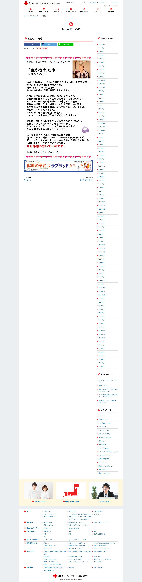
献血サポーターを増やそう (76, 548)
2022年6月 (102, 180)
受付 (70, 531)
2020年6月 (102, 266)
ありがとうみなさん (86, 180)
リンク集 (96, 514)
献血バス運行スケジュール (101, 522)
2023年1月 (102, 162)
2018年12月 (102, 330)
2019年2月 (102, 323)
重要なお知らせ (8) (104, 473)
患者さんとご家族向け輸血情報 (52, 564)
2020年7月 (102, 262)
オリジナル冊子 (98, 561)
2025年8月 (102, 51)
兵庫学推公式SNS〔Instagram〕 (78, 545)
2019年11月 (102, 291)
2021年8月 (102, 216)
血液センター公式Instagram (51, 561)
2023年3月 (102, 155)
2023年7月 (102, 141)
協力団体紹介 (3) (103, 444)
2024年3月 (102, 112)
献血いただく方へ (33, 528)
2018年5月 (102, 356)
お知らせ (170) (103, 419)
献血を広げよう (32, 543)
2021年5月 (102, 227)
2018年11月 (102, 334)
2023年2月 (102, 159)
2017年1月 (102, 366)
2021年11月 (102, 205)
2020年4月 (102, 273)
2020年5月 (102, 270)
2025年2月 (102, 73)
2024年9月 (102, 91)
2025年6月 (102, 58)
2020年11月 (102, 248)
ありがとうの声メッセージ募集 (77, 540)
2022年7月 (102, 177)
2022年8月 (102, 173)
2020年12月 (102, 245)
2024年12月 (102, 80)
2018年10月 (102, 338)
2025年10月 (102, 44)
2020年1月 (102, 284)
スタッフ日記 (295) (104, 434)
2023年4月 (102, 152)
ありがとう (27, 180)
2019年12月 (102, 288)
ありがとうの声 (34, 16)
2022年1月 (102, 198)
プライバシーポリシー (50, 514)
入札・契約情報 (98, 567)
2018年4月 (102, 359)
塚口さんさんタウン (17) (106, 466)
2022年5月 (102, 184)
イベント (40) (103, 426)
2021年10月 (102, 209)
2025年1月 (102, 76)
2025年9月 (102, 48)
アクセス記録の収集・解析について (79, 514)
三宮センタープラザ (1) (106, 455)
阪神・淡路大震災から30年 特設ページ (80, 551)
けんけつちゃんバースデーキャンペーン (108, 381)
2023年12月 (102, 123)
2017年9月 (102, 363)
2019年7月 (102, 305)
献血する (30, 522)
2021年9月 (102, 212)
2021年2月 (102, 237)
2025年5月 (102, 62)
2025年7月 (102, 55)
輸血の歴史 (47, 556)
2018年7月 (102, 348)
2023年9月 (102, 134)
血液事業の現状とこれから (76, 556)
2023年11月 (102, 126)
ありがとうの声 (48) (105, 437)
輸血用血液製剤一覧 (99, 534)
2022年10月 (102, 166)
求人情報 (71, 567)
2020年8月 (102, 259)
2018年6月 (102, 352)
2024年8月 (102, 94)
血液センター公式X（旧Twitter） (103, 559)
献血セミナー (47, 543)
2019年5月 (102, 313)
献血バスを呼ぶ (48, 548)
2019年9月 (102, 298)
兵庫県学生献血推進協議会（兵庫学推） (105, 543)
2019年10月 (102, 295)
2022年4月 (102, 187)
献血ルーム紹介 (48, 522)
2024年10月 (102, 87)
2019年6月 (102, 309)
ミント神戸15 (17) (104, 448)
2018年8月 (102, 345)
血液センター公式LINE (75, 559)
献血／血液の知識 (74, 528)
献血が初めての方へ (49, 525)
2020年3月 (102, 277)
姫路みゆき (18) (103, 469)
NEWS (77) (102, 416)
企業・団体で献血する (100, 545)
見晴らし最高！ (103, 385)
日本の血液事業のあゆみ (101, 551)
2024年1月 (102, 119)
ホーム (25, 16)
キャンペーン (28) (104, 430)
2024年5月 (102, 105)
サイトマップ (103, 2)
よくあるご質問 (91, 2)
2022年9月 (102, 169)
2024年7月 (102, 98)
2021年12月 (102, 202)
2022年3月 (102, 191)
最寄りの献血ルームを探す (76, 522)
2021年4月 (102, 230)
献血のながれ (47, 528)
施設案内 (30, 567)
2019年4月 (102, 316)
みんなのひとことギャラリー (102, 548)
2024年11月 (102, 84)
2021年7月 (102, 219)
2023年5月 (102, 148)
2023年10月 (102, 130)
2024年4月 (102, 109)
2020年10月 (102, 252)
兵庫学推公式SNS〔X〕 (50, 545)
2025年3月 (102, 69)
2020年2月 (102, 280)
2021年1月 (102, 241)
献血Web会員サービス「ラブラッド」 (79, 525)
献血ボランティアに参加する (77, 543)
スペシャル (30, 551)
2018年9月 (102, 341)
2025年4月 (102, 66)
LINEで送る (66, 44)
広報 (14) (101, 441)
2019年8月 (102, 302)
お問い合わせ (114, 2)
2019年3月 (102, 320)
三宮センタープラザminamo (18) (108, 451)
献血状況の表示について (50, 516)
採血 (95, 531)
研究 (45, 536)
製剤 (70, 534)
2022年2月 (102, 195)
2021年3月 (102, 234)
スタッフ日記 (97, 556)
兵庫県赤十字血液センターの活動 (53, 567)
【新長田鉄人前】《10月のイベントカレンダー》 (108, 401)
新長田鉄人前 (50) (104, 459)
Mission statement (48, 570)
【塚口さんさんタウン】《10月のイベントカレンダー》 (108, 390)
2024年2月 (102, 116)
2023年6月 (102, 144)
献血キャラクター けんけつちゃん (78, 561)
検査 (45, 534)
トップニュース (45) (105, 423)
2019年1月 (102, 327)
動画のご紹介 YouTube (50, 559)
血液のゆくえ (31, 531)
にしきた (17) (103, 462)
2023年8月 (102, 137)
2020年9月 (102, 255)
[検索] (75, 2)
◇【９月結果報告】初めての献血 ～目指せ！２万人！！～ (108, 395)
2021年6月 (102, 223)
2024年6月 (102, 101)
